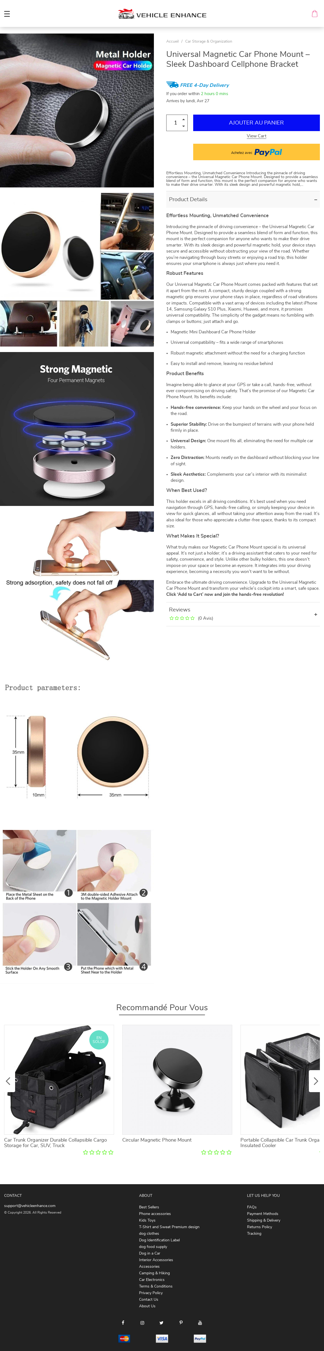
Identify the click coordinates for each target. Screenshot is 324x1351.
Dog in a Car (149, 1253)
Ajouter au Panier (256, 123)
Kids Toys (147, 1220)
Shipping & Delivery (263, 1220)
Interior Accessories (156, 1260)
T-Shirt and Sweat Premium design (169, 1227)
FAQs (252, 1207)
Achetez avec (256, 152)
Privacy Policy (151, 1293)
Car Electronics (152, 1280)
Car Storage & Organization (208, 41)
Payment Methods (262, 1214)
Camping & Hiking (154, 1273)
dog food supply (153, 1247)
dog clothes (149, 1234)
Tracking (254, 1234)
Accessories (149, 1267)
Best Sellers (149, 1207)
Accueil (172, 41)
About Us (147, 1306)
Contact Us (148, 1300)
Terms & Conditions (156, 1286)
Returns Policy (259, 1227)
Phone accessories (155, 1214)
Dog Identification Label (159, 1240)
